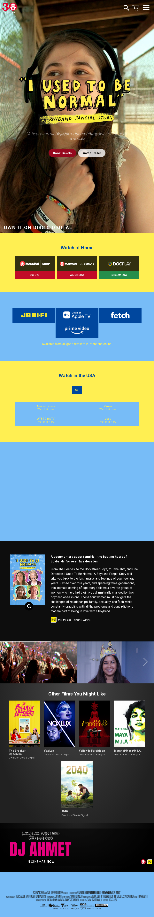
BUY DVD (35, 275)
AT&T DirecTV (122, 409)
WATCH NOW (77, 275)
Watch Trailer (93, 153)
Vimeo (76, 409)
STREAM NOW (119, 275)
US (77, 391)
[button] (8, 664)
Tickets (61, 153)
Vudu (76, 422)
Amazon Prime (31, 409)
